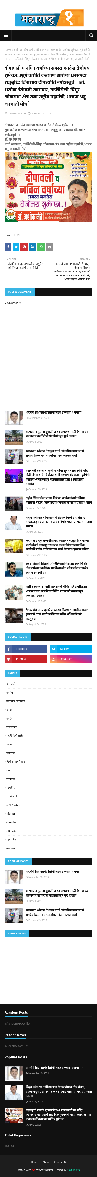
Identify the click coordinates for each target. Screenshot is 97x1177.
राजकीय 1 (11, 796)
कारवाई (10, 684)
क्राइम (9, 710)
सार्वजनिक (11, 848)
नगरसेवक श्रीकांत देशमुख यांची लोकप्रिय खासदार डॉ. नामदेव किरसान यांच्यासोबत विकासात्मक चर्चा (55, 453)
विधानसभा (11, 814)
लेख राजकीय (13, 805)
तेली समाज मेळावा (16, 762)
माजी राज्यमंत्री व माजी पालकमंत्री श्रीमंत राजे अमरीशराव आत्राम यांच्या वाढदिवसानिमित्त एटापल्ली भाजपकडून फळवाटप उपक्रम (56, 591)
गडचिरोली (11, 727)
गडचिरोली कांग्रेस (15, 736)
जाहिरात (18, 50)
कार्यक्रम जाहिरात (15, 701)
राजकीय (10, 788)
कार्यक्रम (10, 692)
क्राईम (9, 718)
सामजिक (11, 831)
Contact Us (60, 1162)
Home (8, 50)
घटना (9, 744)
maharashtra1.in (17, 113)
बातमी (9, 770)
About (46, 1162)
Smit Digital (46, 1170)
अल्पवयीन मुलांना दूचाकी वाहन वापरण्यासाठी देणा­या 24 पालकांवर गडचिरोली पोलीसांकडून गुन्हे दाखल (57, 434)
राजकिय (10, 779)
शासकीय (11, 822)
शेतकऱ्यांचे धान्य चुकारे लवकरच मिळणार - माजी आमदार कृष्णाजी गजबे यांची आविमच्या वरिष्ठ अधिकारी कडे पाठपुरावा (57, 615)
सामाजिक (11, 840)
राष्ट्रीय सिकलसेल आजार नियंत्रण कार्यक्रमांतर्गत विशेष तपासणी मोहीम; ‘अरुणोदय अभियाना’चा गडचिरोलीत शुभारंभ (59, 500)
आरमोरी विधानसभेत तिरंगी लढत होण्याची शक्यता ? (54, 413)
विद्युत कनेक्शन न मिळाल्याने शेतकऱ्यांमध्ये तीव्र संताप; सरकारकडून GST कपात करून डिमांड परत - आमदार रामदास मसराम (59, 522)
